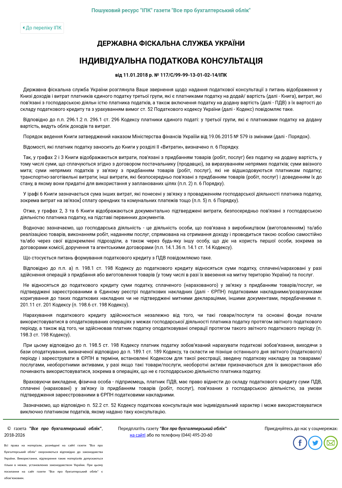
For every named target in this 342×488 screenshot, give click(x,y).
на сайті (138, 435)
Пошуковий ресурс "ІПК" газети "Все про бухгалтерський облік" (170, 10)
